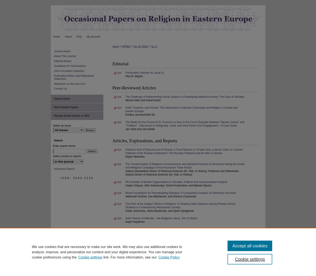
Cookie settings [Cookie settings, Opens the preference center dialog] (250, 259)
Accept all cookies (249, 245)
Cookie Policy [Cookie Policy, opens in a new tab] (169, 257)
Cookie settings (90, 257)
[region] (158, 252)
